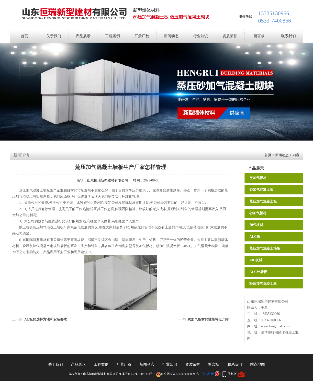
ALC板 (254, 236)
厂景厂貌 (141, 36)
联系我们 (288, 36)
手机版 (232, 374)
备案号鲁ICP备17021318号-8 (137, 374)
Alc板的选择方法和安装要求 (45, 319)
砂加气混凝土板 (261, 189)
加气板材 (256, 225)
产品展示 (83, 36)
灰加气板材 (258, 178)
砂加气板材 (258, 213)
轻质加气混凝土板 (263, 284)
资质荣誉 (230, 36)
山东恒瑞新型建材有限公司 (107, 180)
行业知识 (200, 36)
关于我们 (53, 36)
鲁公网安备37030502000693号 (177, 374)
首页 (24, 36)
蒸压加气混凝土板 (263, 201)
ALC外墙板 (258, 272)
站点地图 (257, 364)
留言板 (259, 36)
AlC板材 (255, 260)
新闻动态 (171, 36)
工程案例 (112, 36)
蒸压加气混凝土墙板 (264, 248)
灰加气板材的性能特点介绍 (208, 319)
